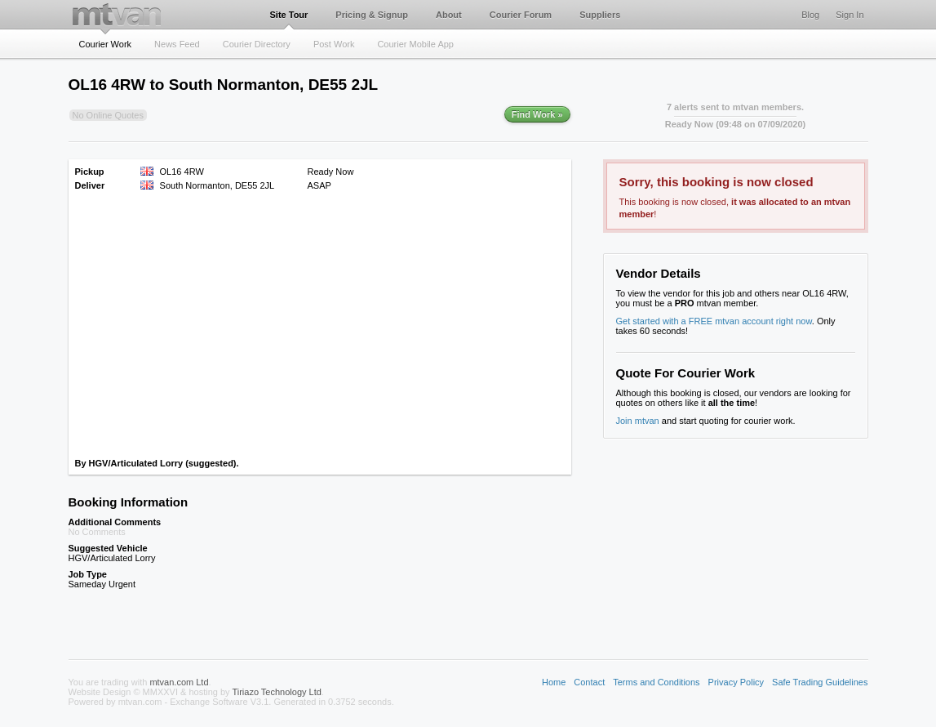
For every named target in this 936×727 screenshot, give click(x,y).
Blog (810, 15)
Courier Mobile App (415, 44)
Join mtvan (637, 421)
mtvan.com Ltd (178, 682)
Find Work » (537, 114)
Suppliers (599, 15)
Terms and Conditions (656, 682)
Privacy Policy (736, 682)
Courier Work (105, 44)
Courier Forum (521, 15)
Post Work (334, 44)
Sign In (849, 15)
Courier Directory (257, 44)
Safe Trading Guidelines (819, 682)
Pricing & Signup (371, 15)
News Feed (177, 44)
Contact (589, 682)
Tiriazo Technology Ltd (276, 692)
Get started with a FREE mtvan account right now (714, 321)
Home (554, 682)
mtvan (117, 14)
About (449, 15)
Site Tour (289, 15)
